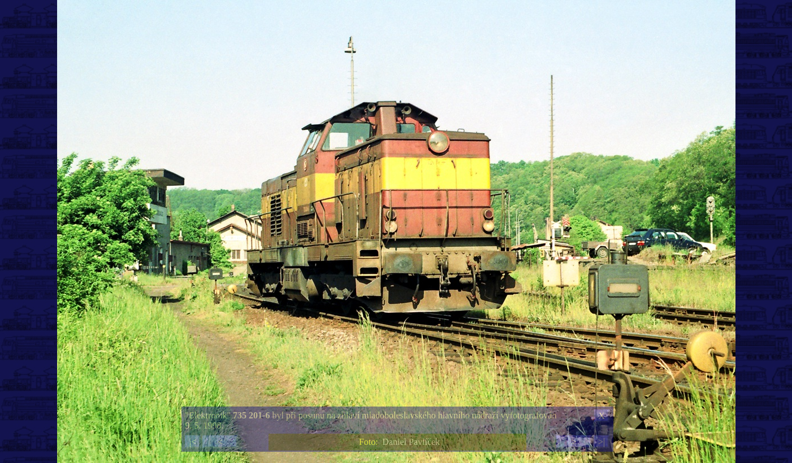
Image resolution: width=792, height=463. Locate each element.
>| (601, 442)
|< (192, 442)
